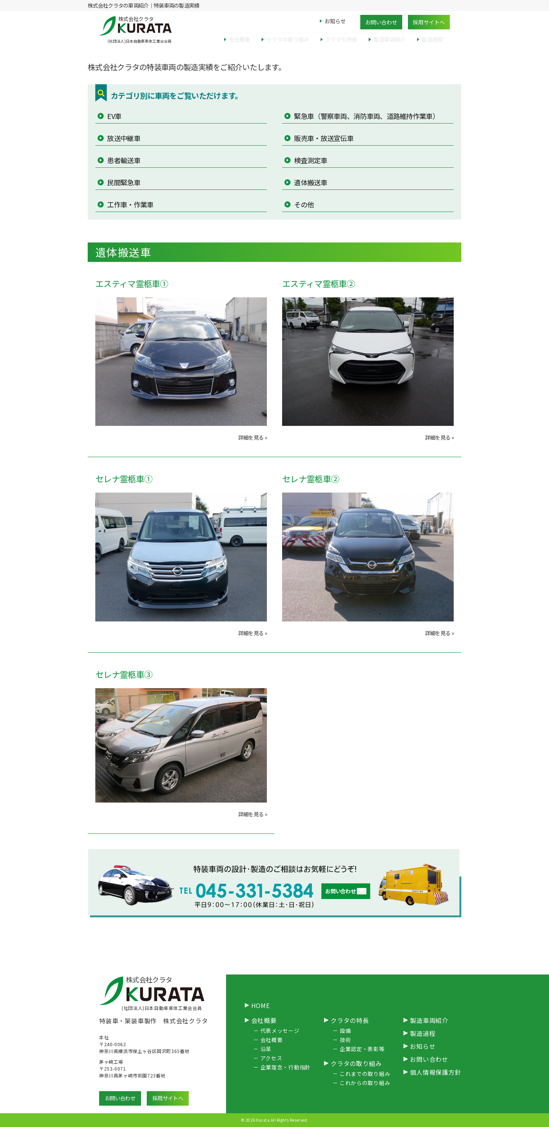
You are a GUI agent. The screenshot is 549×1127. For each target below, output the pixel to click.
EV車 (113, 116)
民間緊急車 (123, 182)
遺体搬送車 (310, 182)
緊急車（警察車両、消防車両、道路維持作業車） (366, 116)
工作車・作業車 (129, 204)
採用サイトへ (429, 22)
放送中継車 (123, 138)
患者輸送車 (123, 160)
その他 (303, 204)
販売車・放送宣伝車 (323, 138)
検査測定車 (310, 160)
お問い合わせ (381, 22)
